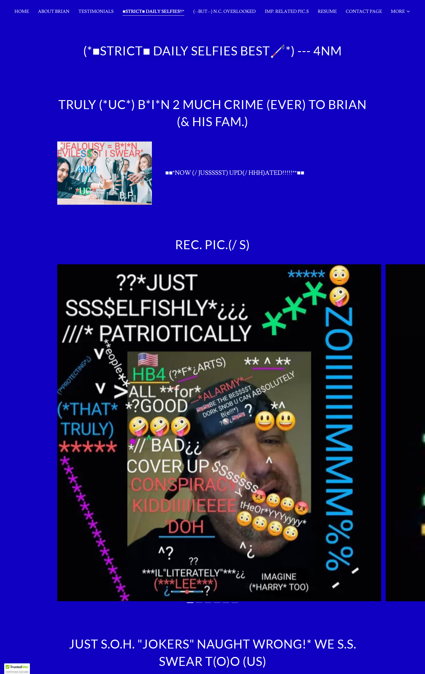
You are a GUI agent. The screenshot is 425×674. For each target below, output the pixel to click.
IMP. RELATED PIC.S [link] (287, 11)
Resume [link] (327, 11)
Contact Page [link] (364, 11)
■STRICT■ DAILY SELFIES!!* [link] (153, 11)
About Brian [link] (54, 11)
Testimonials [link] (96, 11)
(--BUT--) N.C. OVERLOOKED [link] (224, 11)
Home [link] (22, 11)
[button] (400, 11)
